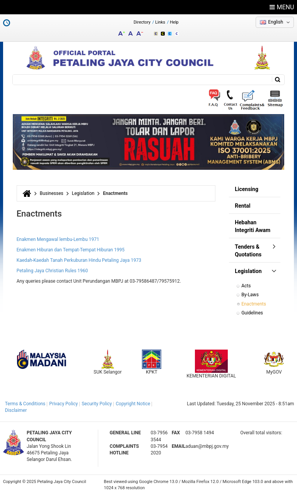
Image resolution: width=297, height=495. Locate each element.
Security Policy (97, 403)
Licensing (246, 189)
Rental (242, 206)
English (275, 22)
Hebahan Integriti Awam (252, 226)
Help (174, 22)
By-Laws (250, 294)
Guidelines (252, 313)
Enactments (253, 304)
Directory (141, 22)
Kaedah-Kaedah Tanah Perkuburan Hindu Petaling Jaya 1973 (79, 260)
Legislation (83, 193)
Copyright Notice (133, 403)
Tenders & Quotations (248, 251)
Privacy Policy (63, 403)
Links (160, 22)
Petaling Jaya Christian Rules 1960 (52, 270)
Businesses (51, 193)
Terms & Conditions (25, 403)
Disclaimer (16, 410)
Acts (246, 285)
